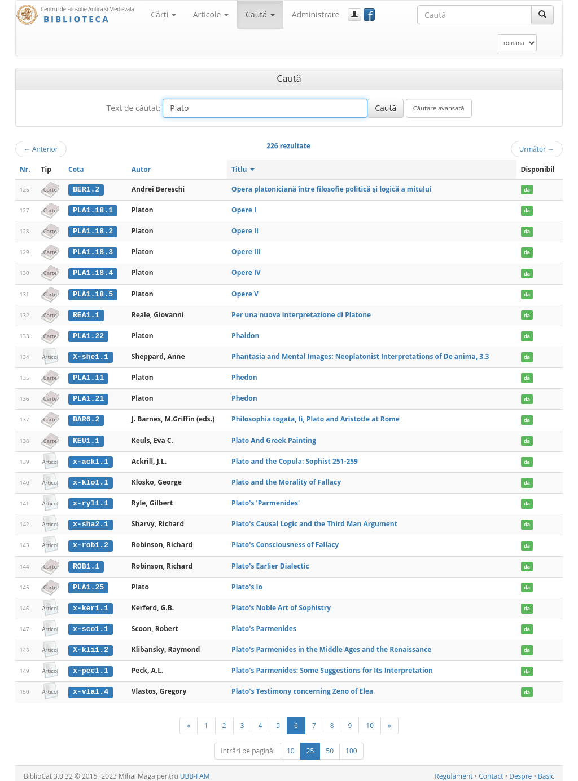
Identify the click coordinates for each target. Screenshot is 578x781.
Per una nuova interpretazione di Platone (301, 313)
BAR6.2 (86, 417)
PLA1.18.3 (93, 251)
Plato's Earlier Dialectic (270, 562)
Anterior (41, 148)
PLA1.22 (88, 334)
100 (351, 745)
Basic (546, 770)
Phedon (244, 375)
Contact (491, 770)
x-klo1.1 (90, 479)
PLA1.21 (88, 397)
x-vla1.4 (90, 686)
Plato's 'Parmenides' (265, 499)
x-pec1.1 (90, 666)
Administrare (316, 14)
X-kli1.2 (90, 645)
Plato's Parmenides (263, 624)
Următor (536, 148)
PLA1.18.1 (93, 210)
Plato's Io (246, 583)
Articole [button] (211, 14)
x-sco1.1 (90, 624)
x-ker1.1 (90, 603)
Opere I (243, 210)
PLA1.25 (88, 583)
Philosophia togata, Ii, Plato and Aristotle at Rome (315, 416)
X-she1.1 (90, 355)
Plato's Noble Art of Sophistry (281, 603)
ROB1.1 (86, 562)
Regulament (453, 770)
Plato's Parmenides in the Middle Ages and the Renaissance (331, 645)
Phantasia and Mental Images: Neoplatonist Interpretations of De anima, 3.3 (360, 355)
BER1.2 (86, 189)
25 (310, 745)
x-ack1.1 (90, 459)
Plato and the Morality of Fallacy (286, 479)
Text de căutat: (133, 108)
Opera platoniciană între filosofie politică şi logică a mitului (331, 189)
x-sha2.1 (90, 521)
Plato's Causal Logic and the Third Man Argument (314, 520)
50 (330, 745)
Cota (76, 169)
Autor (141, 169)
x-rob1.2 (90, 541)
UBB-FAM (195, 770)
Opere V (245, 293)
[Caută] (542, 14)
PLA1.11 (88, 376)
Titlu (243, 169)
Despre (520, 770)
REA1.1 (86, 313)
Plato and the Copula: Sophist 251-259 (294, 458)
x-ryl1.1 (90, 500)
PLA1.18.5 (93, 293)
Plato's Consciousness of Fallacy (285, 541)
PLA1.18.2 (93, 230)
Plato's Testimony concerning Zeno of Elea (302, 686)
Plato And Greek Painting (273, 437)
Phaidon (245, 334)
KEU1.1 (86, 438)
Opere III (246, 251)
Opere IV (246, 272)
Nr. (25, 169)
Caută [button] (260, 14)
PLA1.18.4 (93, 272)
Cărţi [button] (163, 14)
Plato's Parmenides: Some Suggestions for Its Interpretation (332, 666)
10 (370, 719)
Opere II (245, 230)
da (527, 189)
